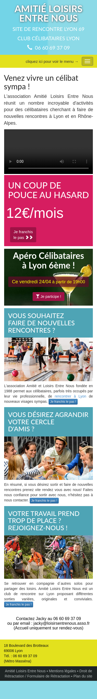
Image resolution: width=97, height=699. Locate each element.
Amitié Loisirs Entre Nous (25, 671)
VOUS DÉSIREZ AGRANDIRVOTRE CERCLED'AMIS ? (48, 422)
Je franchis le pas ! (63, 402)
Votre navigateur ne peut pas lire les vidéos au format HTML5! (48, 151)
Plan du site (82, 676)
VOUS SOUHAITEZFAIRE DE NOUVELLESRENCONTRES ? (41, 323)
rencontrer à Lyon (70, 396)
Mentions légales (62, 671)
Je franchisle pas (23, 235)
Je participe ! (48, 296)
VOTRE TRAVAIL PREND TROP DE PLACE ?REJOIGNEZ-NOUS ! (43, 520)
